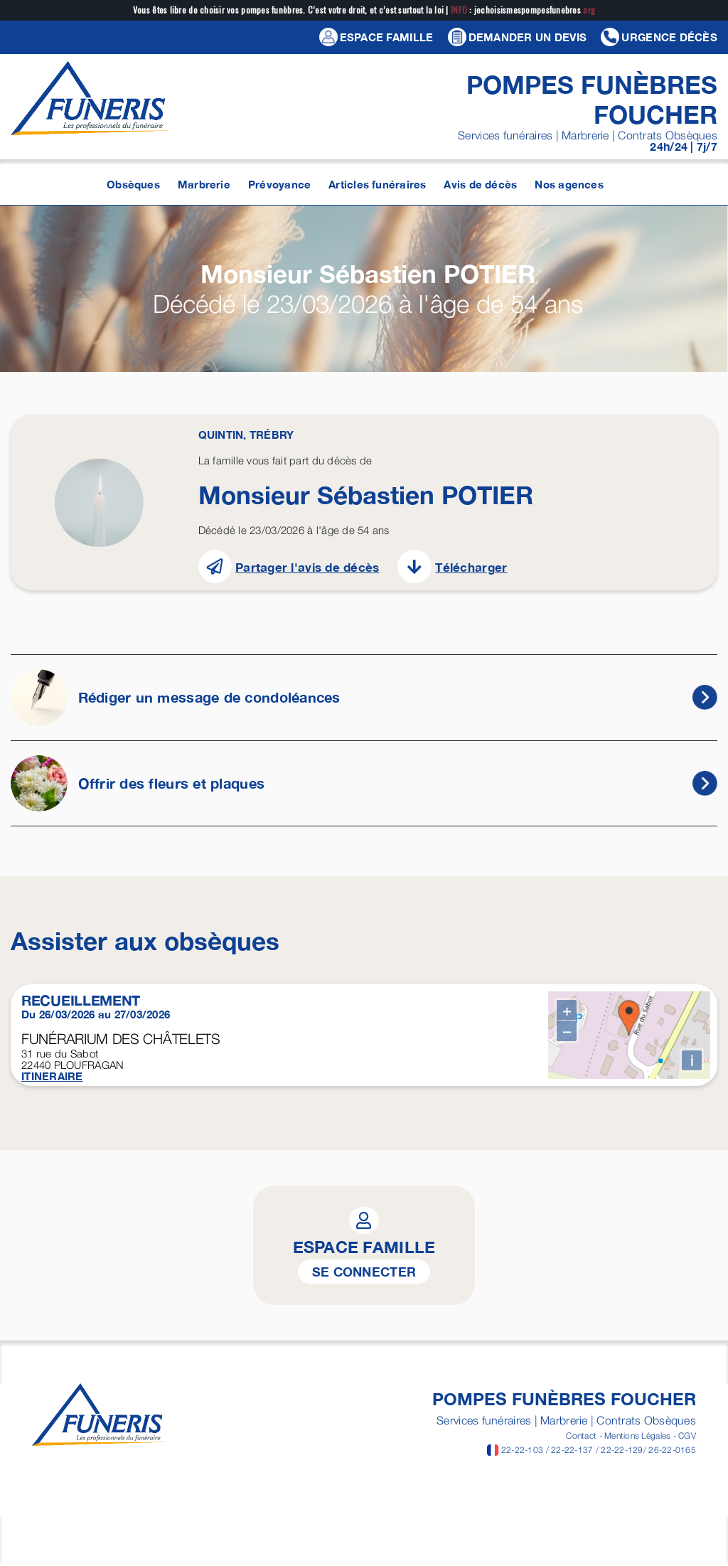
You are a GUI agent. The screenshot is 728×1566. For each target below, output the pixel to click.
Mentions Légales (637, 1443)
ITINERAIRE (52, 1076)
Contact (581, 1443)
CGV (687, 1443)
